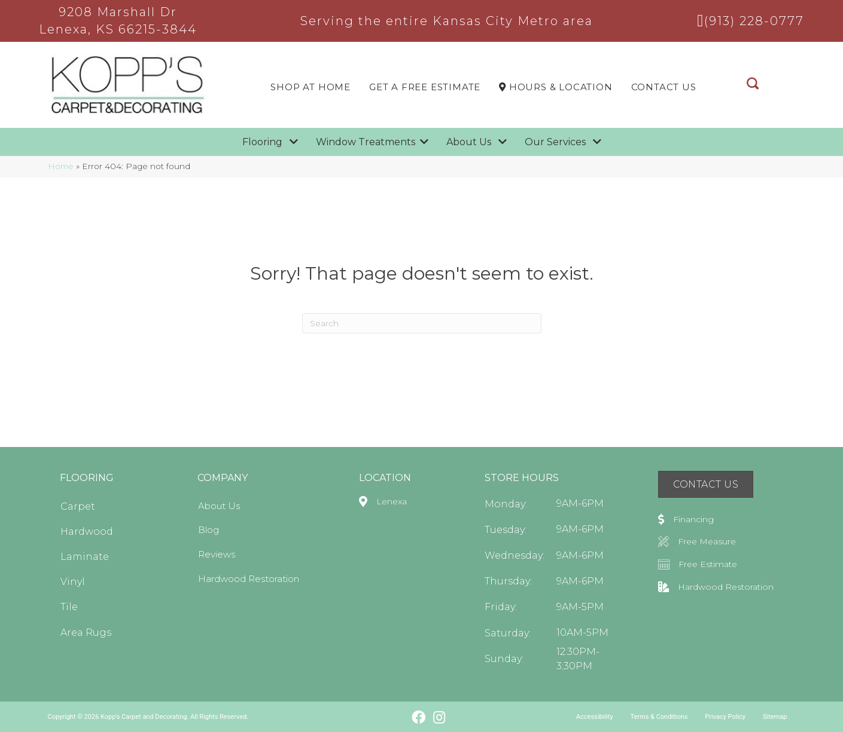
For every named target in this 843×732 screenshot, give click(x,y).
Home (61, 166)
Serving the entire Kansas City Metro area (446, 21)
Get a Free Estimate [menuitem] (424, 87)
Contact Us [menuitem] (663, 87)
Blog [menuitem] (208, 529)
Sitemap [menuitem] (775, 717)
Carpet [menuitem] (77, 506)
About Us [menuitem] (219, 506)
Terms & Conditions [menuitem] (658, 717)
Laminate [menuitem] (84, 556)
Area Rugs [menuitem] (85, 632)
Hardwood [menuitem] (86, 531)
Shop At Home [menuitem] (310, 87)
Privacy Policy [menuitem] (725, 717)
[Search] (421, 323)
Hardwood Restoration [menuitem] (248, 578)
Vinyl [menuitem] (72, 581)
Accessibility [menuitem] (594, 717)
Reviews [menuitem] (216, 554)
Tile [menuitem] (69, 606)
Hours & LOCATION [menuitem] (555, 87)
